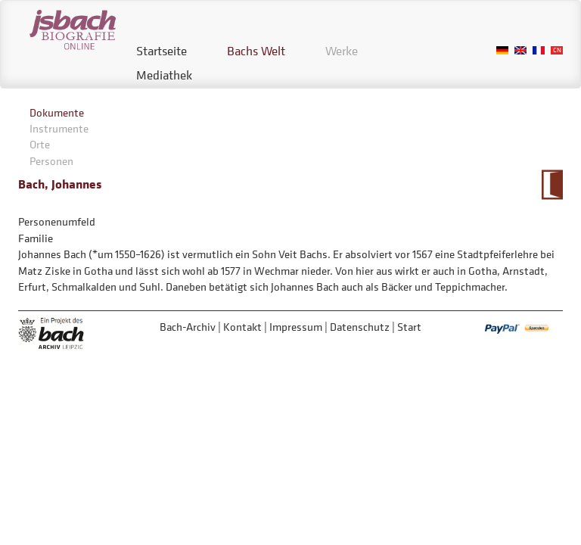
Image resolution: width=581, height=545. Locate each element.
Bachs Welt (256, 50)
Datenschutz (360, 327)
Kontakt (242, 327)
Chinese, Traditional (557, 50)
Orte (40, 144)
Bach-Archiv (188, 327)
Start (409, 327)
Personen (51, 161)
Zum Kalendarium (552, 185)
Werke (341, 50)
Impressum (295, 327)
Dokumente (57, 112)
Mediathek (164, 75)
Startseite (161, 50)
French (539, 50)
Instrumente (59, 128)
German (502, 50)
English (520, 50)
